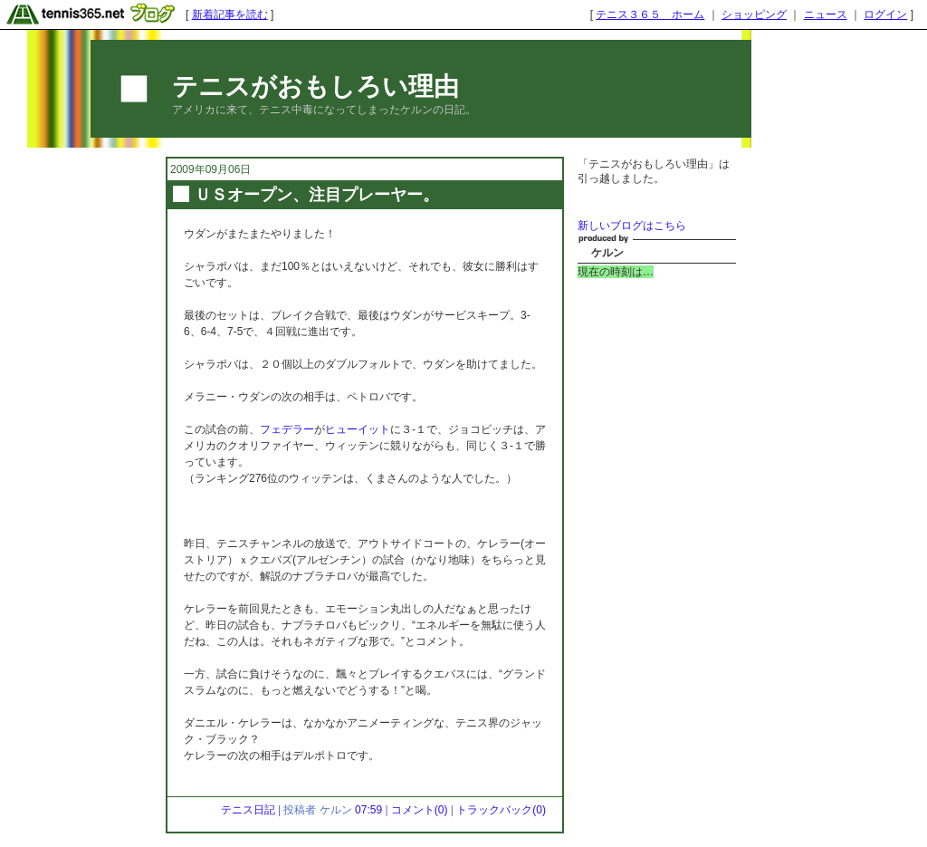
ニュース (825, 14)
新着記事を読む (230, 14)
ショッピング (754, 14)
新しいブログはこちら (632, 225)
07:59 (368, 810)
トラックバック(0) (501, 810)
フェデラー (287, 429)
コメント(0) (419, 810)
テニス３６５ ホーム (650, 14)
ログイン (885, 14)
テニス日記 (248, 810)
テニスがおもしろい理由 (315, 86)
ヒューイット (357, 429)
